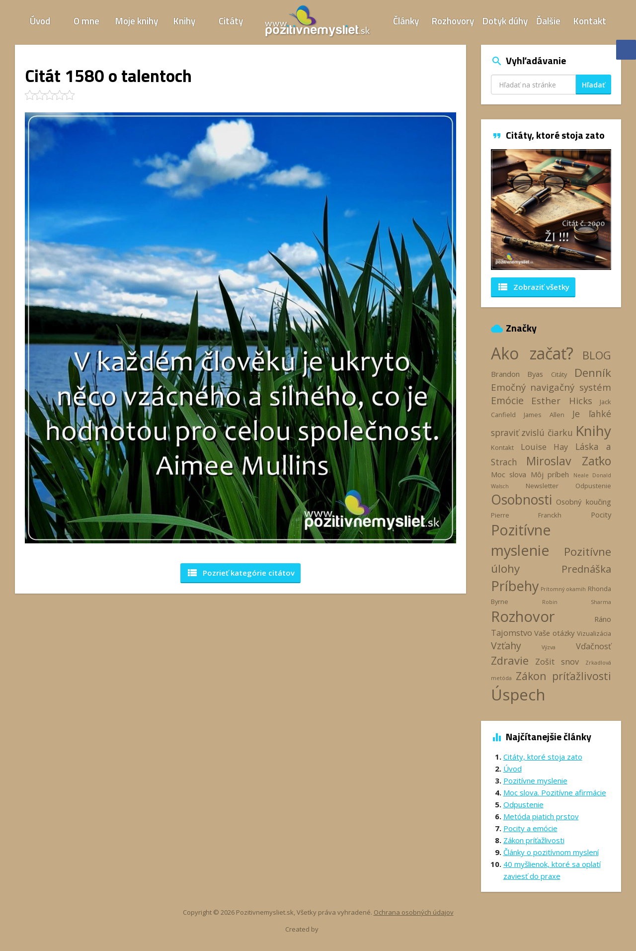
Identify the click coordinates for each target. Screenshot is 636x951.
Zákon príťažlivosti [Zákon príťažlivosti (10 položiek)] (563, 676)
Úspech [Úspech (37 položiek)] (518, 694)
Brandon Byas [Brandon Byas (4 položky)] (517, 374)
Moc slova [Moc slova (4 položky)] (509, 474)
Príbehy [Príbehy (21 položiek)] (515, 586)
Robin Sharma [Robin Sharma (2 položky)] (576, 602)
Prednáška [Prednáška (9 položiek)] (586, 569)
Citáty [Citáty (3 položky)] (559, 374)
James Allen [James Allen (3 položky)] (544, 414)
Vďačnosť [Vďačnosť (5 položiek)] (593, 646)
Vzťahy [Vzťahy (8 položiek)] (506, 645)
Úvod (40, 20)
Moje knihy (136, 20)
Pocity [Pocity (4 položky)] (601, 514)
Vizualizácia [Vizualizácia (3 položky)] (594, 633)
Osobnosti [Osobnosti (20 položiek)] (521, 500)
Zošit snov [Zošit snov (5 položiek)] (557, 661)
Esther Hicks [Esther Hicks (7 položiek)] (561, 400)
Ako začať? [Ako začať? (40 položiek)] (532, 353)
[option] (551, 209)
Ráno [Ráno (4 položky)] (602, 619)
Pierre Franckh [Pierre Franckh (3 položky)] (526, 515)
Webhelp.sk (336, 929)
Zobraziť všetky (533, 287)
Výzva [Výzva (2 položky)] (549, 647)
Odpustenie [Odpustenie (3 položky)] (593, 485)
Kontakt (589, 20)
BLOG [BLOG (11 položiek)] (596, 354)
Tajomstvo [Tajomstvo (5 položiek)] (511, 632)
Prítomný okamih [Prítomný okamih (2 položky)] (563, 589)
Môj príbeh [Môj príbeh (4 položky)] (550, 474)
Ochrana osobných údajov (414, 912)
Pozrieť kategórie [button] (240, 573)
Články (406, 20)
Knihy (184, 20)
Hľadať (593, 84)
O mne (86, 20)
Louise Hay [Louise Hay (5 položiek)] (544, 446)
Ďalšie (548, 20)
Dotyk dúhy (505, 20)
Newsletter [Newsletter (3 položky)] (542, 485)
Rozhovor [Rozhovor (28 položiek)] (523, 616)
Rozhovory (453, 20)
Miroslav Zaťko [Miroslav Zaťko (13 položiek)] (568, 461)
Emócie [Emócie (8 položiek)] (507, 400)
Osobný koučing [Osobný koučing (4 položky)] (583, 502)
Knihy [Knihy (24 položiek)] (593, 430)
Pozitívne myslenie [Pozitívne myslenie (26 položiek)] (521, 540)
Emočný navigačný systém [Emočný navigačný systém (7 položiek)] (551, 387)
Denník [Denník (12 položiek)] (592, 372)
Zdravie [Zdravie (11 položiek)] (510, 660)
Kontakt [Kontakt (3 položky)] (502, 447)
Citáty (231, 20)
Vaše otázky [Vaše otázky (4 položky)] (554, 633)
